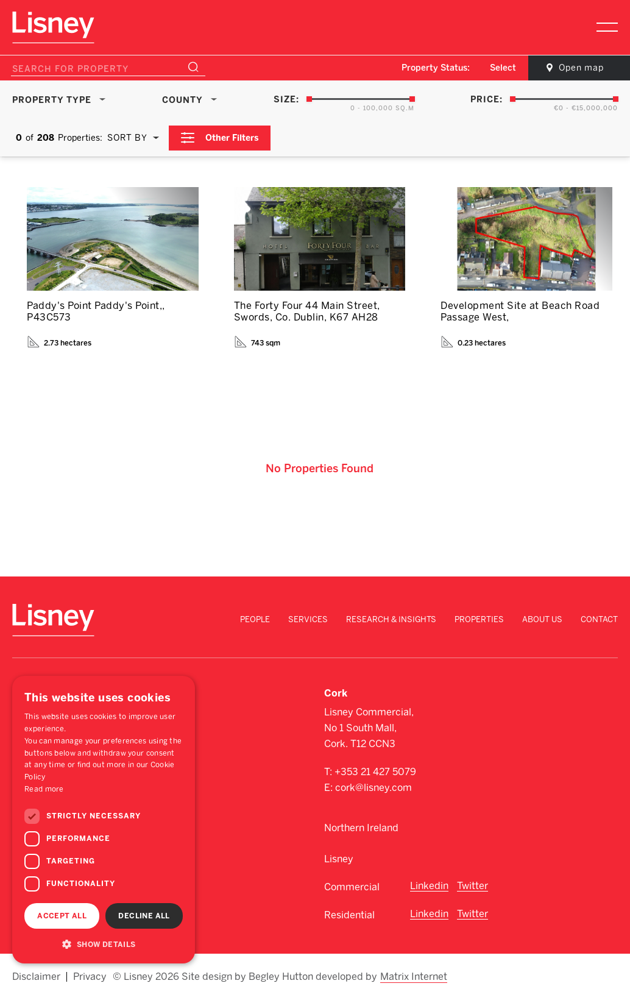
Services (308, 619)
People (255, 619)
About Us (542, 619)
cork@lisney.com (373, 787)
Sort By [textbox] (127, 138)
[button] (103, 944)
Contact (599, 619)
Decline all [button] (143, 916)
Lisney (338, 859)
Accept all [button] (62, 916)
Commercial (352, 887)
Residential (349, 915)
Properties (479, 619)
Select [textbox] (503, 68)
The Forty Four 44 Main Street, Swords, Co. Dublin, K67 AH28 (307, 311)
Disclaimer (36, 977)
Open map (581, 68)
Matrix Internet (413, 977)
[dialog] (103, 819)
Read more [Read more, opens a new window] (44, 789)
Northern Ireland (361, 828)
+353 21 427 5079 (375, 772)
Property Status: (436, 68)
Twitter (472, 886)
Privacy (90, 977)
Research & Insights (391, 619)
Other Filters (231, 138)
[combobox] (503, 68)
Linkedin (429, 886)
